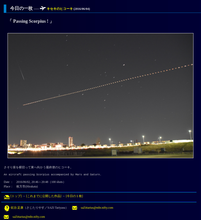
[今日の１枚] (74, 196)
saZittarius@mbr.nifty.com (92, 207)
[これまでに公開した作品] (43, 196)
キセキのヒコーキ (60, 9)
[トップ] (13, 196)
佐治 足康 (13, 207)
